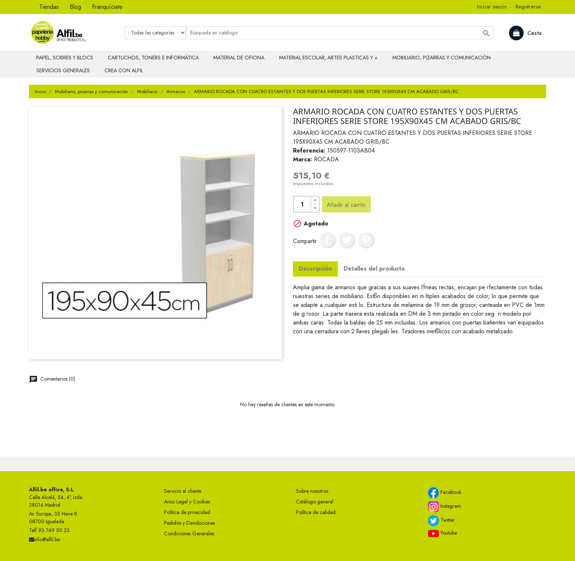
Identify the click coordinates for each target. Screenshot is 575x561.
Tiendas (49, 7)
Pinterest (366, 239)
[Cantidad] (302, 204)
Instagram (444, 506)
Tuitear (346, 239)
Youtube (442, 533)
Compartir (327, 239)
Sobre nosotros (312, 491)
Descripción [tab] (315, 268)
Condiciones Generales (189, 533)
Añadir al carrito (346, 205)
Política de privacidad (187, 512)
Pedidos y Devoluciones (189, 523)
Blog (75, 7)
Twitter (441, 520)
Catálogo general (314, 501)
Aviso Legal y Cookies (187, 501)
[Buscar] (340, 32)
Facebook (444, 492)
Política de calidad (316, 512)
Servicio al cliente (182, 491)
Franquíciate (107, 7)
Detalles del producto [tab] (374, 268)
